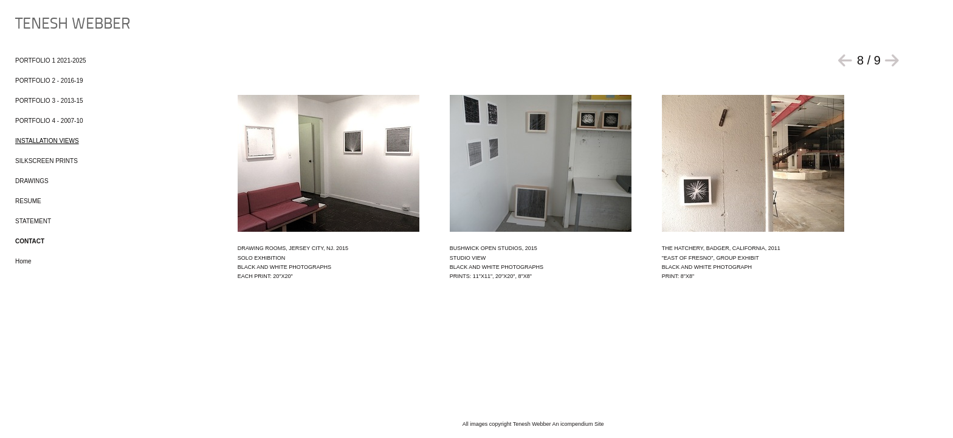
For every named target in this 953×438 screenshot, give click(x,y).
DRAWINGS (32, 181)
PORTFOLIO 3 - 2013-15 (49, 100)
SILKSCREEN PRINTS (46, 161)
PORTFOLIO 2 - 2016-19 (49, 80)
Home (23, 261)
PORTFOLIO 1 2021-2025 (50, 60)
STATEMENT (33, 221)
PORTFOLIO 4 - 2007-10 (49, 120)
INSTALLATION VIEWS (47, 140)
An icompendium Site (578, 424)
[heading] (45, 24)
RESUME (28, 201)
